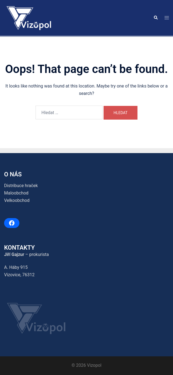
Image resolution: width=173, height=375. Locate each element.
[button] (155, 18)
